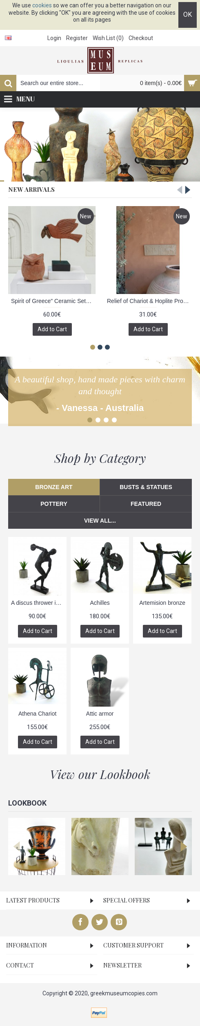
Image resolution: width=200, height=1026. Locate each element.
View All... (100, 520)
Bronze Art (53, 487)
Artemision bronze (162, 602)
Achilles (100, 602)
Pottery (53, 504)
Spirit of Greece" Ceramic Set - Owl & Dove (53, 301)
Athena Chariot (37, 713)
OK (187, 14)
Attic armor (100, 713)
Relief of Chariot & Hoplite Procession (149, 301)
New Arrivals (31, 189)
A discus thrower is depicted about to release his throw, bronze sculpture (39, 602)
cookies (42, 5)
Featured (146, 504)
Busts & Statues (146, 487)
